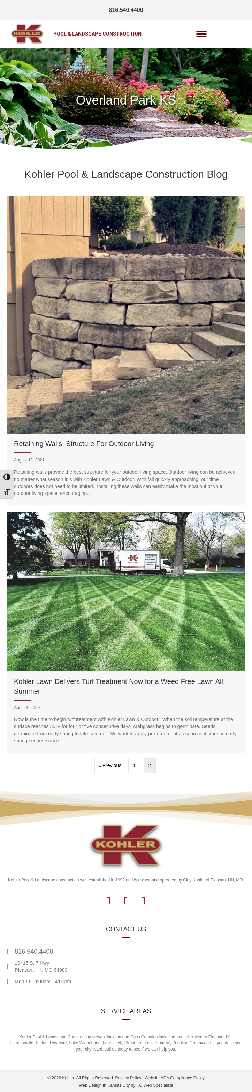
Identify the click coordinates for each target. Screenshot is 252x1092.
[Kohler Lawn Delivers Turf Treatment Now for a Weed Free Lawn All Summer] (126, 632)
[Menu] (201, 34)
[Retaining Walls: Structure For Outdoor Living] (126, 351)
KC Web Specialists (155, 1085)
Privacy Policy (128, 1078)
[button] (109, 901)
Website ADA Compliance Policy (175, 1078)
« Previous (109, 765)
